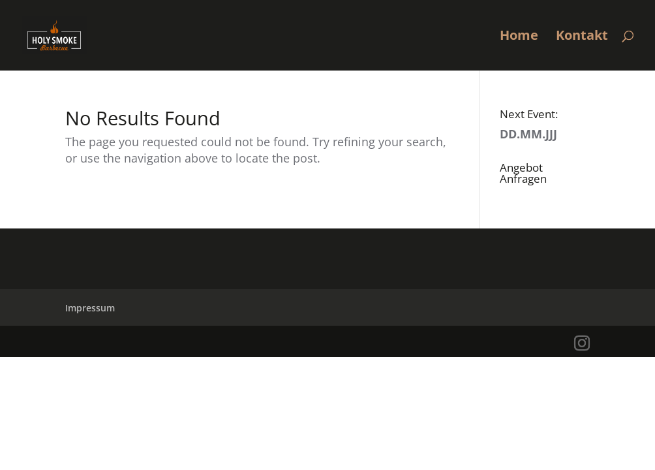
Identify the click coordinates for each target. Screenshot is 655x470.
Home (519, 37)
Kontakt (582, 37)
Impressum (90, 308)
